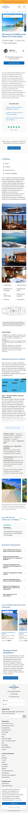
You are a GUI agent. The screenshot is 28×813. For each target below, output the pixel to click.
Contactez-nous (14, 696)
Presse (4, 734)
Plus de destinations (7, 771)
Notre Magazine (6, 747)
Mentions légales (6, 738)
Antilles (4, 768)
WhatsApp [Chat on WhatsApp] (14, 694)
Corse (3, 755)
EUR (14, 700)
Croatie (4, 760)
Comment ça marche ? (8, 725)
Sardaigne (5, 764)
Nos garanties (6, 728)
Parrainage (5, 732)
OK (24, 716)
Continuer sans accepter (14, 807)
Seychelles (5, 766)
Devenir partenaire (7, 785)
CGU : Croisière (6, 741)
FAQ (3, 743)
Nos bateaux (5, 773)
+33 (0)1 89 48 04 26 (14, 691)
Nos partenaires (6, 730)
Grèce (3, 762)
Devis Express (6, 777)
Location (13, 741)
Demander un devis (14, 63)
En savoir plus (18, 800)
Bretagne (4, 758)
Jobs (3, 736)
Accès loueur (5, 783)
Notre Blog (5, 745)
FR (14, 704)
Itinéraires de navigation (9, 775)
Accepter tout (14, 803)
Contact (4, 749)
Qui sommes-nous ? (7, 723)
